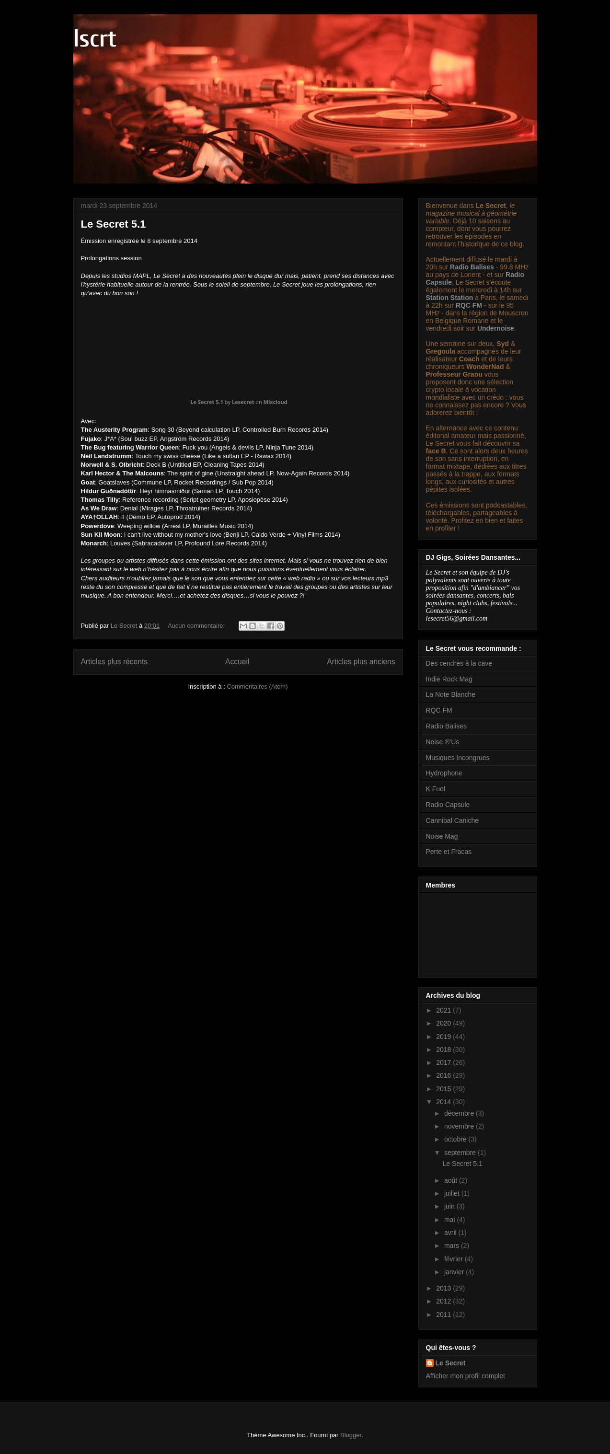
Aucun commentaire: (197, 625)
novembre (460, 1126)
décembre (460, 1113)
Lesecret (243, 401)
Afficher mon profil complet (465, 1376)
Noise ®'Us (443, 742)
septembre (461, 1152)
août (451, 1180)
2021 (444, 1010)
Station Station (449, 297)
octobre (456, 1139)
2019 (444, 1036)
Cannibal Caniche (452, 820)
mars (452, 1245)
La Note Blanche (451, 694)
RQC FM (469, 305)
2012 (444, 1301)
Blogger (350, 1435)
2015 (444, 1089)
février (454, 1259)
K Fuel (435, 789)
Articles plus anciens (361, 662)
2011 (444, 1314)
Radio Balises (472, 267)
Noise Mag (442, 836)
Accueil (237, 662)
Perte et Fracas (449, 851)
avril (451, 1232)
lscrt (94, 39)
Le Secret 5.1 (113, 224)
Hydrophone (444, 773)
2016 (444, 1075)
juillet (452, 1193)
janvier (455, 1272)
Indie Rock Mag (449, 679)
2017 (444, 1062)
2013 (444, 1288)
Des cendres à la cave (459, 663)
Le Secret (451, 1363)
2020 (444, 1023)
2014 (444, 1102)
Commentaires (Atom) (257, 686)
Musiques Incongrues (458, 758)
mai (450, 1219)
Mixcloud (276, 401)
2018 (444, 1049)
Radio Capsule (448, 804)
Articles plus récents (114, 662)
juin (450, 1206)
